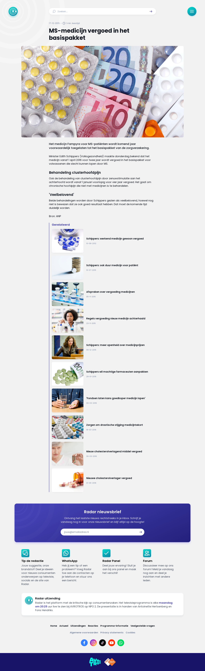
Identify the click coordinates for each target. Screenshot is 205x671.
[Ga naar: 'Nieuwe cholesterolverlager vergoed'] (104, 480)
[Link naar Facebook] (84, 642)
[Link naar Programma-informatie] (114, 625)
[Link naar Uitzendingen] (78, 625)
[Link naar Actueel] (63, 625)
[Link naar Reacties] (93, 625)
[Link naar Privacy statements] (111, 632)
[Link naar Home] (53, 625)
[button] (151, 11)
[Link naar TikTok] (102, 642)
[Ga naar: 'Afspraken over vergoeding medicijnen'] (104, 294)
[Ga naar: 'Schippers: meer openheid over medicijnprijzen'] (104, 347)
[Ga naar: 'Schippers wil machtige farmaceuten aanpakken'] (104, 374)
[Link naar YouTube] (111, 642)
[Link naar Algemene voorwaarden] (84, 632)
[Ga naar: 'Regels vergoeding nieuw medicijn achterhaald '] (104, 321)
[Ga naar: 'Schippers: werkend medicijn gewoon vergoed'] (104, 241)
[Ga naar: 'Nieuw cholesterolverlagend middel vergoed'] (104, 454)
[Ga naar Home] (13, 11)
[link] (39, 567)
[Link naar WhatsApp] (120, 642)
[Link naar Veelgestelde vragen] (143, 625)
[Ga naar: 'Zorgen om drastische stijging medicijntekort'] (104, 427)
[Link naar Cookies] (130, 632)
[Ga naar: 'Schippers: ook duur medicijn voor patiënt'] (104, 267)
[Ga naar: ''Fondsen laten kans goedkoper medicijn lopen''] (104, 400)
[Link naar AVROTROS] (95, 662)
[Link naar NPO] (110, 662)
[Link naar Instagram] (93, 642)
